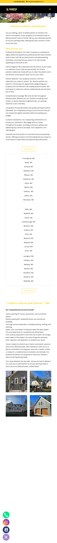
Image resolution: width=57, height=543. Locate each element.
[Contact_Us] (6, 529)
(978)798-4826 (20, 1)
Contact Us (28, 149)
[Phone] (6, 514)
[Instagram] (6, 522)
